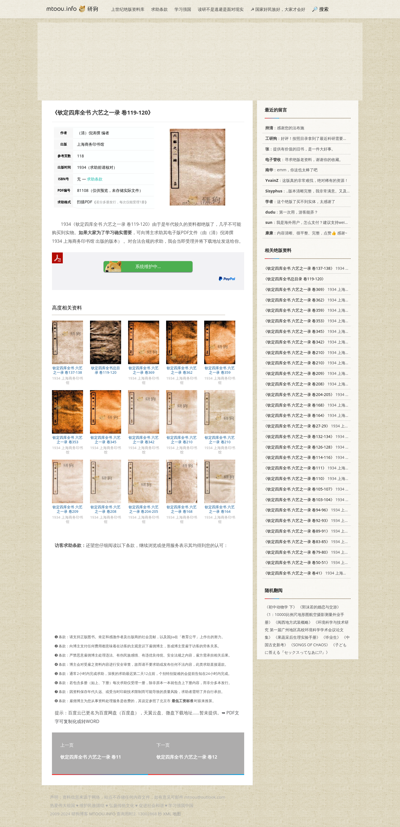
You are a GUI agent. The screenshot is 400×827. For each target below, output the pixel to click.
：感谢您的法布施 (283, 127)
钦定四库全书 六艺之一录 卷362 (181, 370)
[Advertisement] (200, 61)
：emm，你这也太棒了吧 (290, 169)
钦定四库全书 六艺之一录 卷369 (143, 370)
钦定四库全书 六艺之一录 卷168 (181, 509)
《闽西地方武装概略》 (293, 622)
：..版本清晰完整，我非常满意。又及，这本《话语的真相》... (326, 191)
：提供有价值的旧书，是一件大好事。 (299, 149)
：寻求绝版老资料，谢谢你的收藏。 (303, 159)
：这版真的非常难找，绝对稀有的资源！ (305, 180)
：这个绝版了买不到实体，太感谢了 (299, 201)
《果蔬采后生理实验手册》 (297, 637)
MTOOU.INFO (102, 813)
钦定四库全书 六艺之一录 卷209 (67, 509)
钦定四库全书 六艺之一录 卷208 (105, 509)
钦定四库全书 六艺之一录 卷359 (219, 370)
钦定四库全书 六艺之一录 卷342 (143, 439)
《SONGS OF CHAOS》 (309, 644)
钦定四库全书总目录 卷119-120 (105, 370)
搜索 (324, 9)
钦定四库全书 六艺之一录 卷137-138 (67, 370)
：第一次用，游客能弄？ (290, 212)
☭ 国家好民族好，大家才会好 (278, 9)
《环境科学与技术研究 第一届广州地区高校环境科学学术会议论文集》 (307, 630)
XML (167, 813)
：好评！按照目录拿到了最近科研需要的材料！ (311, 138)
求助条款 (159, 9)
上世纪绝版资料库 (127, 9)
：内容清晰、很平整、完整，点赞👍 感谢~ (305, 233)
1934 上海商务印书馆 (317, 268)
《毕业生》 (331, 637)
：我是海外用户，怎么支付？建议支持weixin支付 (310, 222)
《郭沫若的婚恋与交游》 (319, 607)
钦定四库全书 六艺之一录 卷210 (181, 439)
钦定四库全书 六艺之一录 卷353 (67, 439)
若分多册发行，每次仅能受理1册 (120, 202)
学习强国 (182, 9)
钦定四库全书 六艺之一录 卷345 (105, 439)
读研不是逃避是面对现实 (221, 9)
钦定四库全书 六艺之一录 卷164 (219, 509)
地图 (176, 813)
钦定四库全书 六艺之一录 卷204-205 (143, 509)
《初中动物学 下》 (281, 607)
